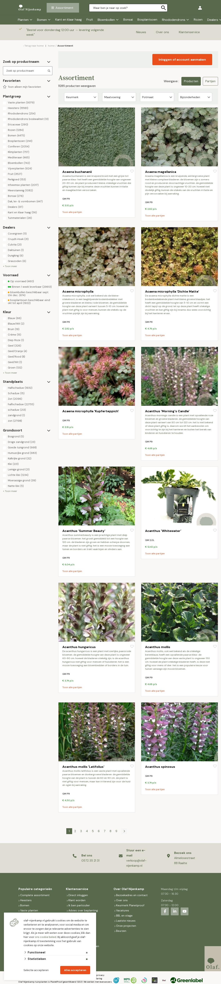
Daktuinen (16, 250)
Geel (14, 345)
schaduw (17, 409)
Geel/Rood (16, 356)
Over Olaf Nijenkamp (129, 889)
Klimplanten (18, 152)
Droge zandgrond (21, 442)
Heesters (18, 108)
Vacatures (122, 910)
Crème (14, 334)
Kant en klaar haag (68, 19)
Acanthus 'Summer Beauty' (83, 531)
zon (15, 420)
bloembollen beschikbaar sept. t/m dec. (28, 294)
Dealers (15, 207)
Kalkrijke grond (19, 458)
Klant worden (76, 900)
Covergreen (17, 233)
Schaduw (16, 393)
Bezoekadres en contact (132, 895)
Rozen (198, 19)
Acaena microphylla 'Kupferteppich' (90, 411)
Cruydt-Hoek (18, 239)
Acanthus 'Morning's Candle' (167, 411)
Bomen (42, 20)
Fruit (89, 19)
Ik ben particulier (79, 905)
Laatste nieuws (126, 920)
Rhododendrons (173, 20)
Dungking (15, 255)
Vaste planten (21, 102)
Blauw (14, 318)
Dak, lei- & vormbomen (25, 201)
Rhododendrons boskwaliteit (28, 119)
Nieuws (141, 32)
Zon (15, 398)
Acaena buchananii (77, 172)
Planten (23, 20)
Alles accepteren (75, 970)
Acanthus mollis (157, 647)
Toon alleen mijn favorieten (24, 86)
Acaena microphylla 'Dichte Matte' (172, 291)
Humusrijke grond (22, 453)
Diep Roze (16, 340)
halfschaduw (21, 404)
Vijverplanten (20, 168)
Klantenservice (189, 32)
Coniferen (18, 146)
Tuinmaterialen (20, 218)
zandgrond (16, 415)
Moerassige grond (22, 480)
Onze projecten (126, 925)
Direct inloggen (78, 895)
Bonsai (128, 19)
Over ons (162, 32)
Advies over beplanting (83, 910)
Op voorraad (21, 281)
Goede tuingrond (22, 447)
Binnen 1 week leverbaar (30, 286)
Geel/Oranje (17, 351)
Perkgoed (17, 179)
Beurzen (121, 931)
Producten (191, 81)
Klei (13, 464)
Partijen (210, 81)
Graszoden (17, 261)
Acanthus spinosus (160, 767)
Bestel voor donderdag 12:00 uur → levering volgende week (65, 32)
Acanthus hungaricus (79, 647)
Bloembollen (106, 20)
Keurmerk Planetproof (130, 905)
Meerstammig (20, 190)
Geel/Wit (15, 362)
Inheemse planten (23, 185)
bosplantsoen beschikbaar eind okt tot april (29, 302)
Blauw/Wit (16, 323)
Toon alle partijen (72, 212)
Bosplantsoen (147, 19)
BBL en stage (124, 915)
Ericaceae (18, 124)
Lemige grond (19, 469)
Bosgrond (16, 436)
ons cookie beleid (45, 937)
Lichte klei (18, 475)
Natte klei (16, 486)
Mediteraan (19, 157)
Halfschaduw (20, 387)
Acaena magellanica (160, 172)
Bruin (13, 329)
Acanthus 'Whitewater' (163, 531)
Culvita (15, 244)
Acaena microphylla (77, 291)
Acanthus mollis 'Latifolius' (83, 767)
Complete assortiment (35, 895)
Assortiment (64, 8)
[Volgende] (124, 831)
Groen (15, 367)
